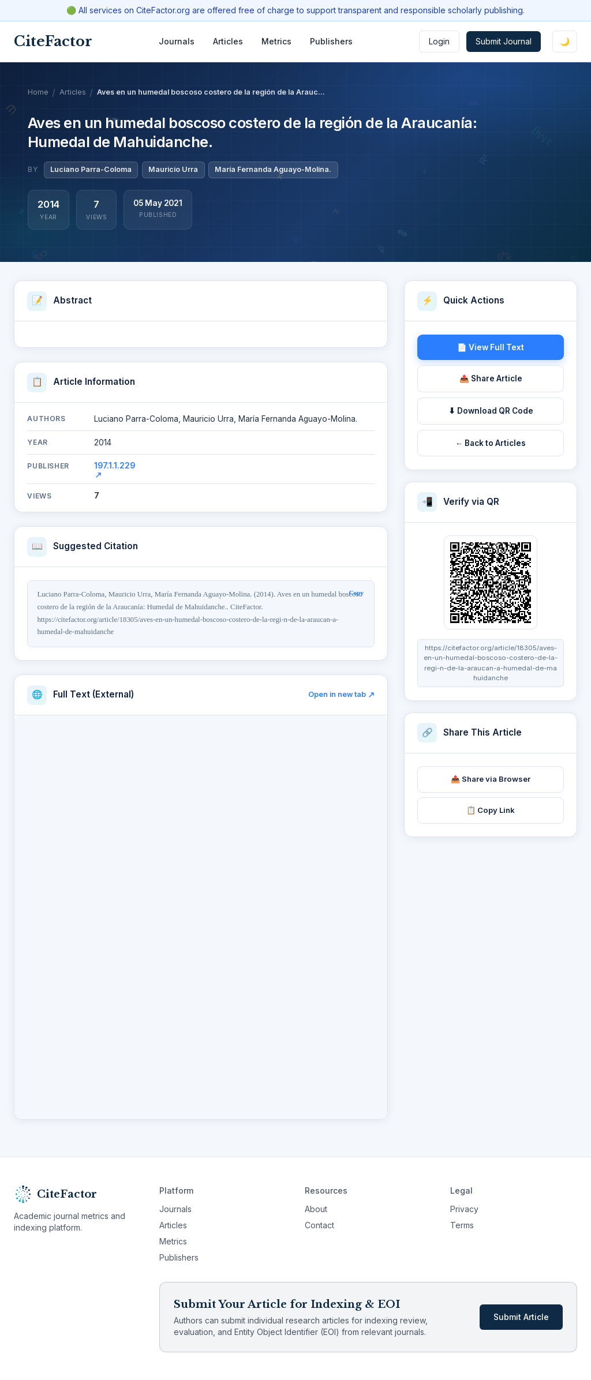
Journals (176, 41)
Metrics (276, 41)
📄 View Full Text (490, 347)
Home (38, 92)
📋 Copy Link (490, 810)
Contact (319, 1225)
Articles (228, 41)
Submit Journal (504, 41)
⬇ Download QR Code (490, 410)
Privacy (464, 1209)
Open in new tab (341, 694)
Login (439, 41)
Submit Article (521, 1317)
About (316, 1209)
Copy (356, 592)
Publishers (331, 41)
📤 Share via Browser (490, 778)
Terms (462, 1225)
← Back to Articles (490, 443)
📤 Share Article (490, 378)
